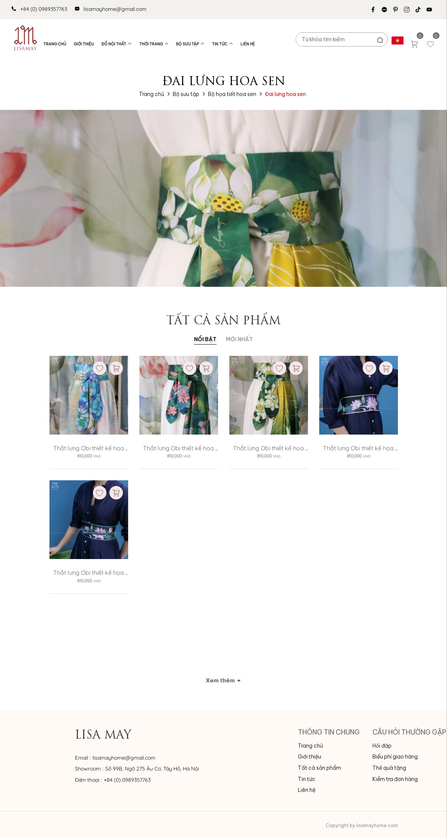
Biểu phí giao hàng (395, 756)
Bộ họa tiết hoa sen (232, 94)
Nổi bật (205, 339)
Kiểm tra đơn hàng (395, 779)
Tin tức (222, 44)
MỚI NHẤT (239, 339)
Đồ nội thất (117, 44)
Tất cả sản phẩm (319, 768)
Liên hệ (248, 44)
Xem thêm (224, 680)
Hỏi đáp (382, 745)
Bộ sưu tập (190, 44)
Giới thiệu (84, 44)
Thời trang (154, 44)
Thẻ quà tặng (389, 768)
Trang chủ (54, 44)
